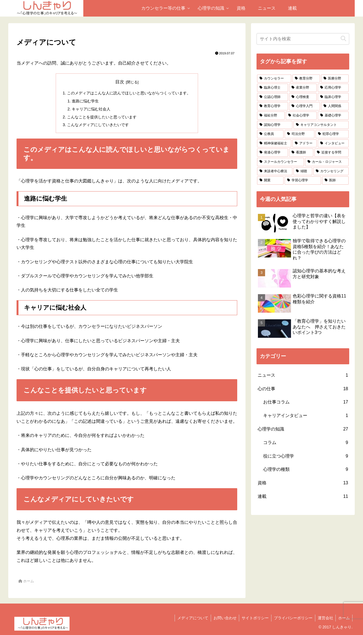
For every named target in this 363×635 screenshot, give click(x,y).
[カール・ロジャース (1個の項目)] (327, 162)
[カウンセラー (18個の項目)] (274, 79)
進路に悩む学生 (85, 101)
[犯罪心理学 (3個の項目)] (332, 134)
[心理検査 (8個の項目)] (303, 97)
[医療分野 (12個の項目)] (335, 79)
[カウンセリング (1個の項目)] (331, 171)
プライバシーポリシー (291, 618)
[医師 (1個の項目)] (335, 180)
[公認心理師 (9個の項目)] (272, 97)
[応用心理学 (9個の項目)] (333, 88)
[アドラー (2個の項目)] (304, 143)
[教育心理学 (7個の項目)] (272, 106)
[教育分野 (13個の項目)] (306, 79)
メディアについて (189, 618)
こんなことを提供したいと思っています (102, 117)
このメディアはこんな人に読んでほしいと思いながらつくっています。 (129, 93)
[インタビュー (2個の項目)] (333, 143)
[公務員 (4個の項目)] (270, 134)
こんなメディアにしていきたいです (98, 125)
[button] (343, 39)
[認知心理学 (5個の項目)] (274, 125)
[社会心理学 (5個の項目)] (301, 115)
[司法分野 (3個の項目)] (299, 134)
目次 (119, 81)
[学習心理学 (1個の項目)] (303, 180)
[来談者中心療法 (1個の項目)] (274, 171)
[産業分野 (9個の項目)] (303, 88)
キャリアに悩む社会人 (91, 109)
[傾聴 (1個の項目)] (302, 171)
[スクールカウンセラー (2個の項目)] (280, 162)
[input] (303, 39)
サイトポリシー (252, 618)
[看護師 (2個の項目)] (301, 152)
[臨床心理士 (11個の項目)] (272, 88)
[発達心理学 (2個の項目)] (272, 152)
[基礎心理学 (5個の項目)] (333, 115)
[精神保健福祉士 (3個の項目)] (274, 143)
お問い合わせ (222, 618)
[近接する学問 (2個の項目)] (331, 152)
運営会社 (324, 618)
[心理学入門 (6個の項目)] (304, 106)
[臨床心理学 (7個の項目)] (333, 97)
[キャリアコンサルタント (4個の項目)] (321, 125)
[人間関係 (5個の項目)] (335, 106)
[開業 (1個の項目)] (270, 180)
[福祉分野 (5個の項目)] (271, 115)
